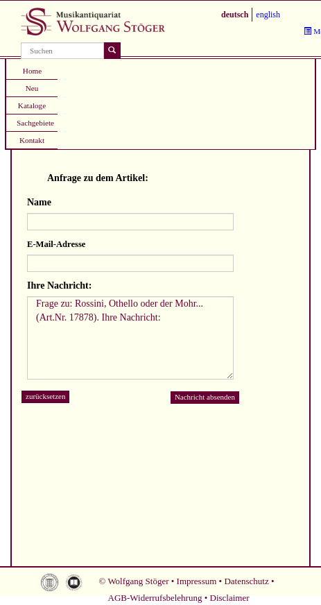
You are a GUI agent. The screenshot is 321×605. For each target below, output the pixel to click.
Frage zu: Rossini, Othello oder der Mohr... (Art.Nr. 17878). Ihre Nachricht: (130, 338)
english (268, 14)
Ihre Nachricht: (59, 285)
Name (39, 202)
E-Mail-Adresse (56, 244)
